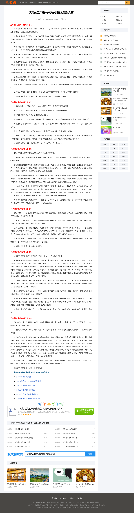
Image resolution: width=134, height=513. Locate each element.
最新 (104, 160)
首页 (23, 2)
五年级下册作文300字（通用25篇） (16, 484)
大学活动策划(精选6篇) (111, 71)
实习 (123, 160)
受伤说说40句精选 (110, 36)
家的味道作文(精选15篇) (70, 446)
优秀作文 (32, 2)
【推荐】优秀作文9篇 (22, 429)
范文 (114, 148)
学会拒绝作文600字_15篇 (61, 484)
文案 (114, 164)
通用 (123, 145)
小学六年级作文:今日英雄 (25, 385)
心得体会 (114, 160)
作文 (27, 2)
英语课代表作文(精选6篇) (112, 44)
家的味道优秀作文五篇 (70, 438)
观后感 (104, 24)
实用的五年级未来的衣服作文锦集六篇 (47, 2)
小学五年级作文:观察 (23, 377)
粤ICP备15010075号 (80, 507)
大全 (114, 156)
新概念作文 (120, 16)
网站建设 (79, 498)
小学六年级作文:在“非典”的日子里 (28, 381)
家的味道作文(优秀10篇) (70, 442)
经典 (104, 168)
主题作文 (119, 24)
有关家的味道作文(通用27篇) (24, 438)
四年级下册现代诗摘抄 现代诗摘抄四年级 (116, 66)
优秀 (123, 164)
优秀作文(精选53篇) (69, 433)
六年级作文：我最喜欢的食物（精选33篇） (85, 484)
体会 (114, 168)
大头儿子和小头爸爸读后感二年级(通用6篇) (116, 62)
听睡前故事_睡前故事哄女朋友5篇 (115, 58)
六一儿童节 (116, 127)
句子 (123, 148)
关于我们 (54, 498)
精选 (104, 145)
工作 (104, 152)
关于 (123, 152)
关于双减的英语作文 (110, 75)
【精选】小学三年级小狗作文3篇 (28, 399)
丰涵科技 (95, 507)
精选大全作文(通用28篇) (22, 433)
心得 (104, 148)
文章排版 (71, 498)
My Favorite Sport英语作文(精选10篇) (116, 49)
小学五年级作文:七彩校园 (25, 390)
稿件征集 (63, 498)
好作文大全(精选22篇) (70, 429)
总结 (123, 156)
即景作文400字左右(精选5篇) (39, 484)
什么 (104, 164)
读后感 (104, 20)
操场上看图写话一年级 (111, 40)
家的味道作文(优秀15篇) (22, 446)
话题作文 (119, 20)
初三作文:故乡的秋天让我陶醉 (27, 394)
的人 (114, 152)
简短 (123, 168)
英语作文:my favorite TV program (114, 53)
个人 (104, 156)
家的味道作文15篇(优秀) (22, 442)
